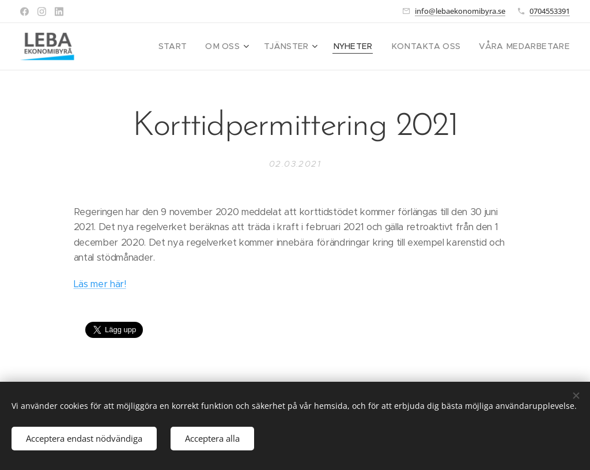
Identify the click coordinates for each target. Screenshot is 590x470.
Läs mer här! (100, 284)
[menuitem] (200, 46)
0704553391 (550, 11)
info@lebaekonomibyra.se (460, 11)
